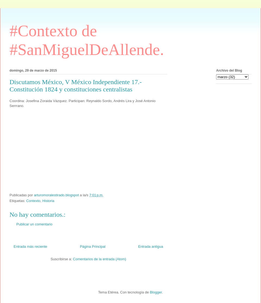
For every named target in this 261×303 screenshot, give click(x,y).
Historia (48, 201)
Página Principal (92, 246)
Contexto (33, 201)
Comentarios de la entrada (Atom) (99, 259)
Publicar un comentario (34, 224)
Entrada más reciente (30, 246)
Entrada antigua (150, 246)
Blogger (156, 292)
